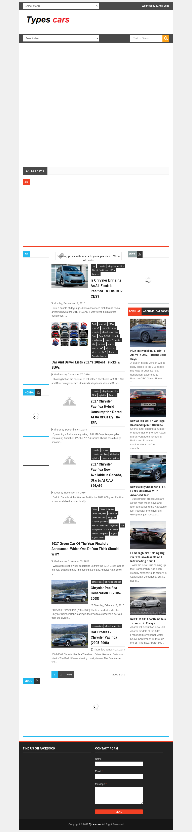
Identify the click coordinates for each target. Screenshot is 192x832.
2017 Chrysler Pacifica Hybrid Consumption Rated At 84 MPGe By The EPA (106, 411)
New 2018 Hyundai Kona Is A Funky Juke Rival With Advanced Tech (147, 491)
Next (69, 674)
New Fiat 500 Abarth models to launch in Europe (148, 621)
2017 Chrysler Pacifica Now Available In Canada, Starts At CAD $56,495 (106, 474)
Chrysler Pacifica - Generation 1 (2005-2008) (106, 593)
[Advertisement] (132, 44)
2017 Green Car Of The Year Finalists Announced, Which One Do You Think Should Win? (85, 549)
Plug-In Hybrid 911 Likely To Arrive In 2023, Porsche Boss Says (148, 355)
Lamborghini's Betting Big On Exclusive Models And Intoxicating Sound (147, 557)
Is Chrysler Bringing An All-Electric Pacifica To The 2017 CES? (107, 288)
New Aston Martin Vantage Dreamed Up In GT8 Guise (147, 423)
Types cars (95, 824)
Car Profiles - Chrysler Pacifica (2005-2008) (104, 637)
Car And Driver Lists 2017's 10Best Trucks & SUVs (85, 364)
